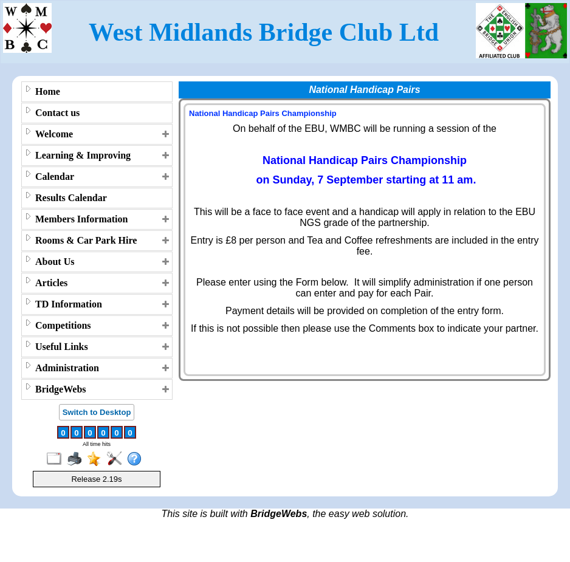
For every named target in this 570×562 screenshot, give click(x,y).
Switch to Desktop (97, 412)
